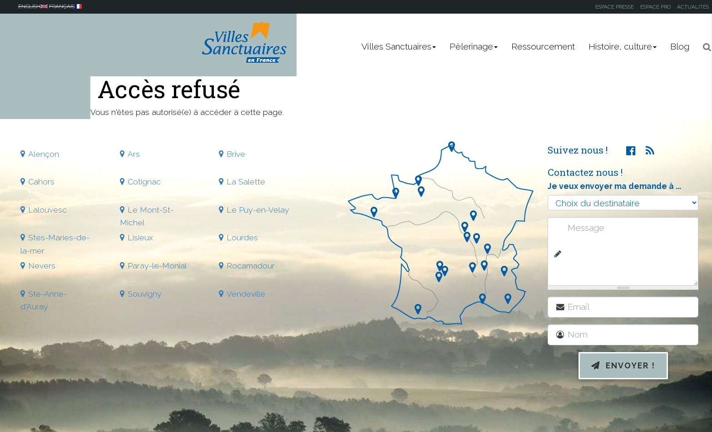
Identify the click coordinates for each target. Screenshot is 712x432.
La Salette (246, 181)
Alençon (43, 154)
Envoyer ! (623, 365)
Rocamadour (251, 265)
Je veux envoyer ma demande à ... (614, 186)
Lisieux (140, 237)
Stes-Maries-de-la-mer (54, 244)
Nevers (41, 265)
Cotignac (144, 181)
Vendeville (246, 293)
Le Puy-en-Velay (258, 209)
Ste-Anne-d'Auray (43, 300)
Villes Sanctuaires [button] (398, 46)
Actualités (693, 7)
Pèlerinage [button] (474, 46)
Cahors (41, 181)
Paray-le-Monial (157, 265)
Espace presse (614, 7)
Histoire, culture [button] (622, 46)
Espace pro (655, 7)
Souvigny (145, 293)
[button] (704, 47)
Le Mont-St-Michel (146, 216)
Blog (679, 46)
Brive (236, 154)
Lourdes (242, 237)
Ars (134, 154)
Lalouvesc (47, 209)
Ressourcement (543, 46)
